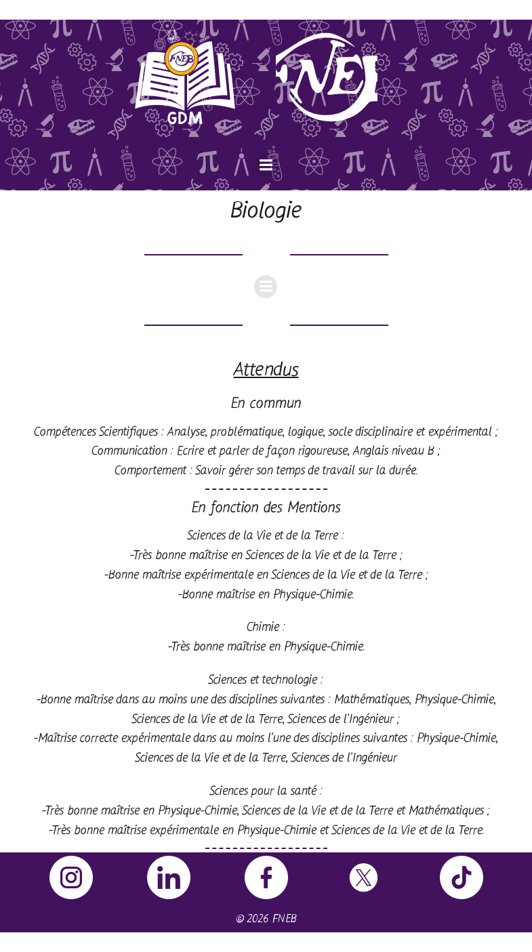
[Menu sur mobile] (266, 165)
